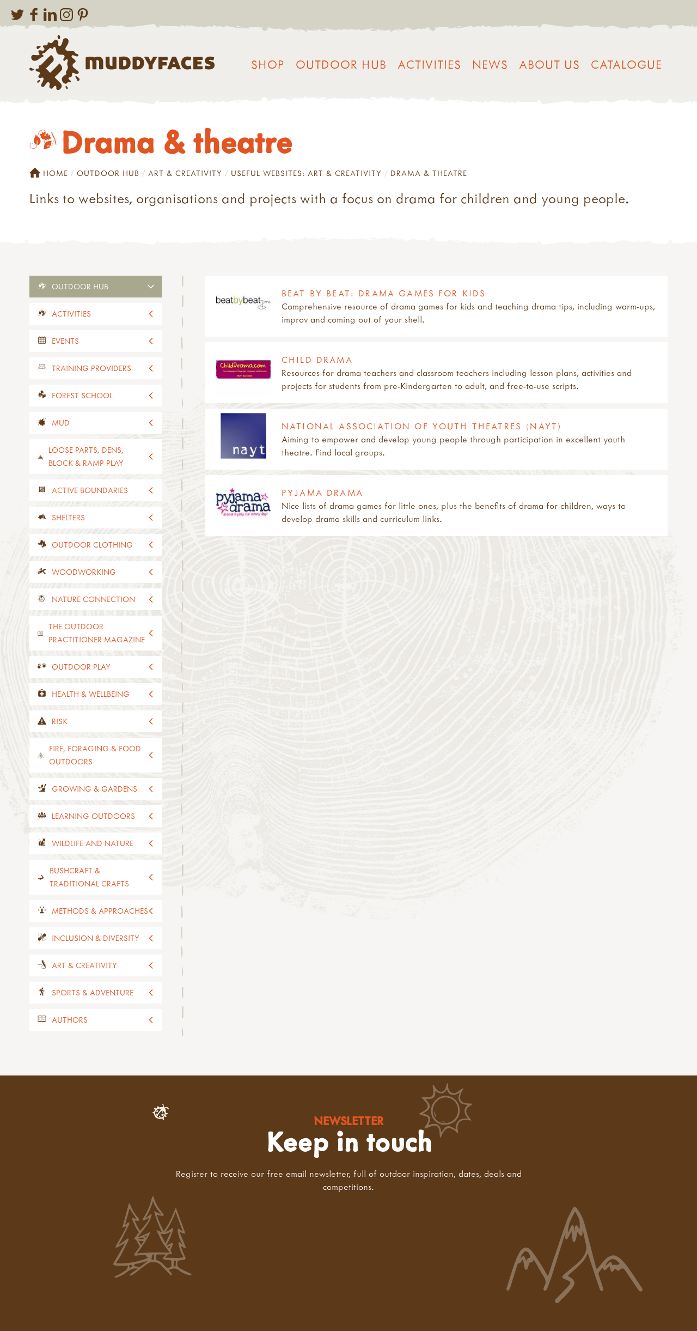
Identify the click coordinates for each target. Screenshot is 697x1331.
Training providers (91, 368)
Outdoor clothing (92, 544)
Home (48, 173)
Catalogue (626, 64)
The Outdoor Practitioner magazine (96, 633)
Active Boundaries (90, 490)
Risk (60, 721)
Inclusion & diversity (95, 938)
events (65, 341)
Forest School (82, 395)
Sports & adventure (92, 992)
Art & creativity (185, 173)
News (490, 64)
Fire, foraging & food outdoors (95, 755)
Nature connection (93, 599)
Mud (61, 422)
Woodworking (84, 572)
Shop (268, 64)
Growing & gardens (94, 788)
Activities (429, 64)
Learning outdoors (93, 816)
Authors (70, 1019)
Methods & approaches (100, 910)
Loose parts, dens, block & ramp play (86, 456)
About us (549, 64)
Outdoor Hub (341, 64)
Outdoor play (81, 666)
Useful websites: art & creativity (306, 173)
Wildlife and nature (92, 843)
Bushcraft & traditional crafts (89, 877)
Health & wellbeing (91, 694)
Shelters (68, 517)
